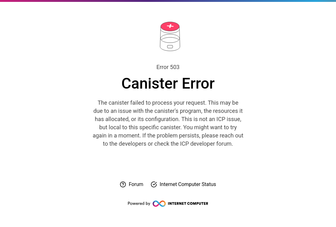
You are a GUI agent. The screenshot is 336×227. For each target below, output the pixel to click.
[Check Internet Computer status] (183, 184)
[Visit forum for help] (131, 184)
